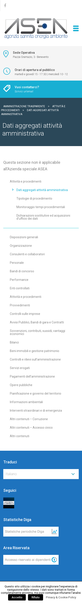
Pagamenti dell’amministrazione (32, 376)
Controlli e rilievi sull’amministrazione (35, 359)
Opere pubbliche (21, 385)
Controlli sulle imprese (25, 314)
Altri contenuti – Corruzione (29, 419)
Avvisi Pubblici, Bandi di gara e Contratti (37, 322)
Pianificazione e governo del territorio (35, 393)
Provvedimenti (20, 305)
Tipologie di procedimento (34, 198)
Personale (17, 262)
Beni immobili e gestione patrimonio (34, 351)
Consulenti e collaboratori (27, 254)
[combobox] (41, 474)
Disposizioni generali (24, 237)
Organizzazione (21, 245)
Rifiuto (35, 597)
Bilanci (14, 342)
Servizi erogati (20, 368)
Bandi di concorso (22, 271)
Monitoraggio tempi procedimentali (40, 207)
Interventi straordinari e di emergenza (36, 410)
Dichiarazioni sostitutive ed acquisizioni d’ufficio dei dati (43, 217)
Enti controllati (20, 288)
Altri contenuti (19, 436)
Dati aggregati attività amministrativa (42, 190)
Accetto (17, 597)
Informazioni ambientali (26, 402)
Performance (19, 279)
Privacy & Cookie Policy (61, 597)
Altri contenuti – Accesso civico (31, 427)
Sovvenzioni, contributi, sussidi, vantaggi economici (37, 332)
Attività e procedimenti (25, 181)
